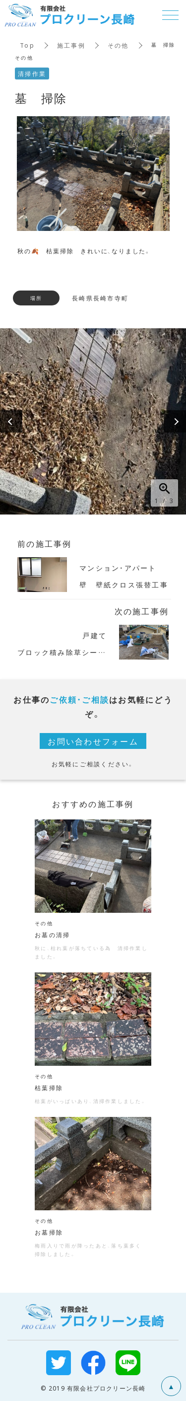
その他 (118, 45)
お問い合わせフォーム (93, 741)
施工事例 (71, 45)
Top (27, 45)
